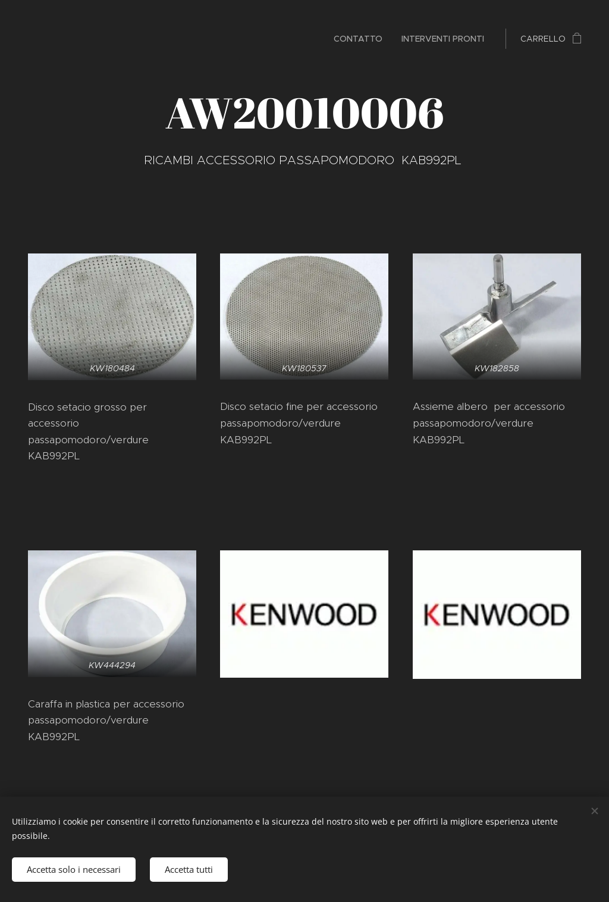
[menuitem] (361, 39)
